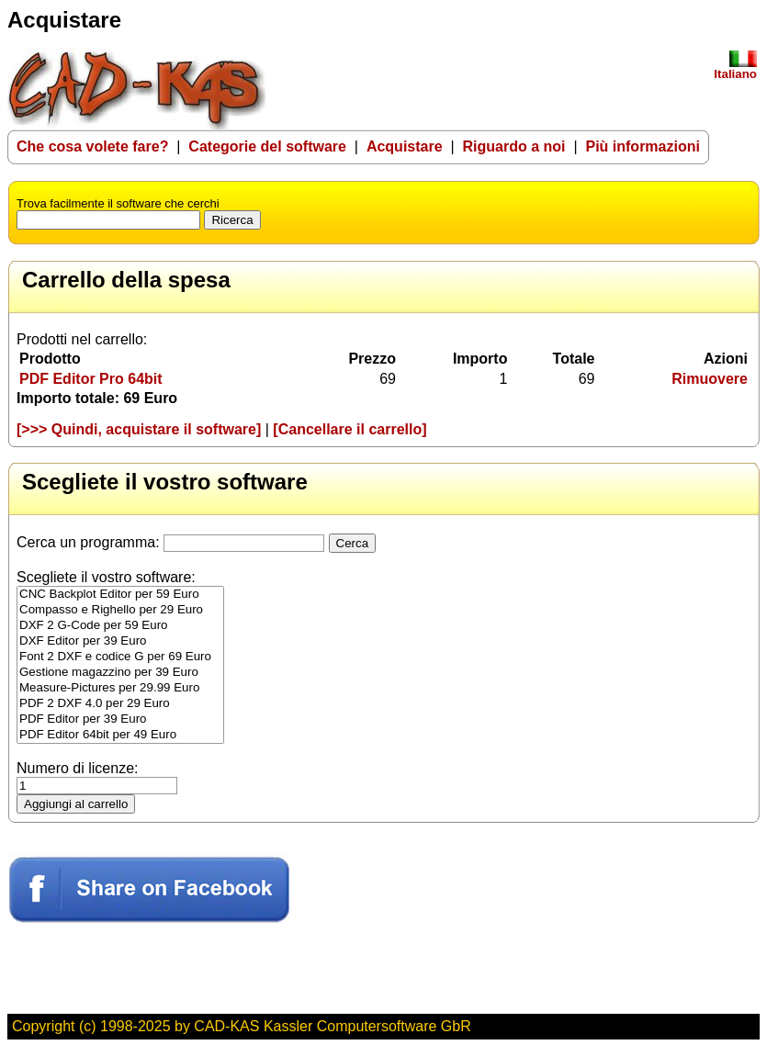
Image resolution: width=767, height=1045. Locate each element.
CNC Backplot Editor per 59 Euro (120, 594)
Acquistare (405, 146)
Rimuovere (709, 379)
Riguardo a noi (514, 146)
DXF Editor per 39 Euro (120, 641)
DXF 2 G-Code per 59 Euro (120, 626)
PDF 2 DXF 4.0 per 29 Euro (120, 704)
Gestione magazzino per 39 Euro (120, 672)
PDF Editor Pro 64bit (91, 379)
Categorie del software (267, 146)
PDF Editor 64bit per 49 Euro (120, 735)
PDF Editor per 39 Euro (120, 719)
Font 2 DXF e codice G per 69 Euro (120, 657)
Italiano (735, 68)
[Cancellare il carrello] (349, 429)
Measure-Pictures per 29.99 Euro (120, 688)
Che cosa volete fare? (92, 146)
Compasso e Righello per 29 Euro (120, 610)
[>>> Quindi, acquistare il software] (139, 429)
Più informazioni (642, 146)
